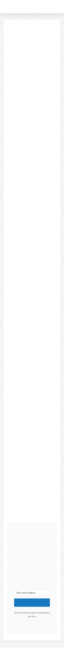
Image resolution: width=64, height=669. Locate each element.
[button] (51, 6)
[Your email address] (32, 593)
